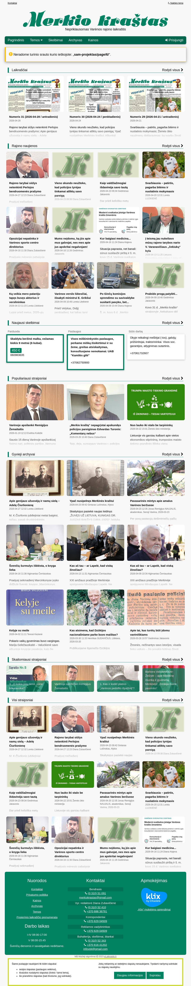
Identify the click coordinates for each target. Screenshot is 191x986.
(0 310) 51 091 (97, 893)
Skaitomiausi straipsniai (29, 659)
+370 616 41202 (97, 944)
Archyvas (75, 40)
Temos (37, 911)
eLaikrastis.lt (110, 956)
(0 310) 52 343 (97, 940)
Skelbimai (55, 40)
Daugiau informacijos (130, 975)
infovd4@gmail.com (95, 948)
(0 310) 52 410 (97, 907)
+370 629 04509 (97, 921)
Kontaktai (12, 3)
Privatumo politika (37, 894)
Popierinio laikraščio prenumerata (37, 917)
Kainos (93, 40)
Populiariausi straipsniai (29, 378)
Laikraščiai (19, 70)
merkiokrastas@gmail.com (95, 897)
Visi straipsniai (22, 700)
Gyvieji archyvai (23, 454)
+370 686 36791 (97, 911)
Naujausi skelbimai (25, 323)
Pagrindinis (16, 40)
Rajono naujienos (24, 146)
